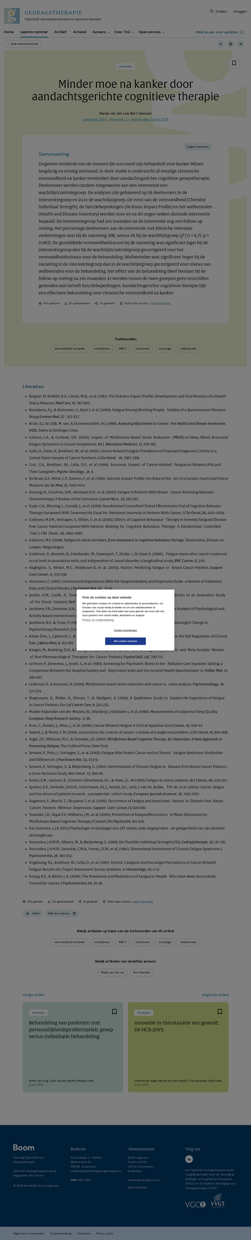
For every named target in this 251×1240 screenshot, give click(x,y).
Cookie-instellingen (101, 635)
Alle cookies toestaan (149, 635)
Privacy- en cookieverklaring (98, 625)
